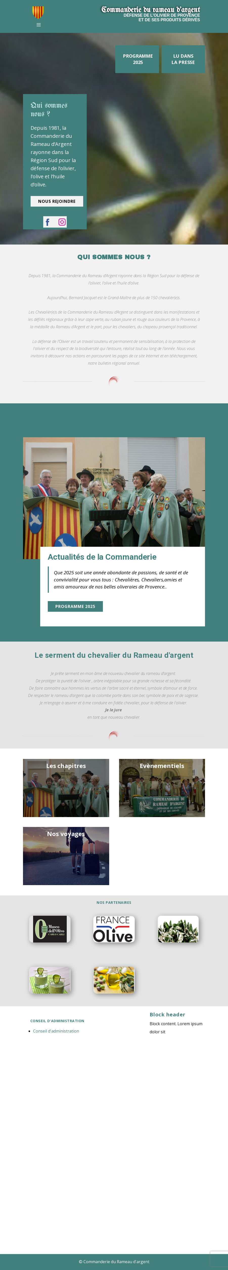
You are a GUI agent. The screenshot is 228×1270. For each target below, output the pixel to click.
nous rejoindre (57, 201)
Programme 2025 (138, 59)
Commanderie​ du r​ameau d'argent (150, 10)
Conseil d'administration (56, 1031)
